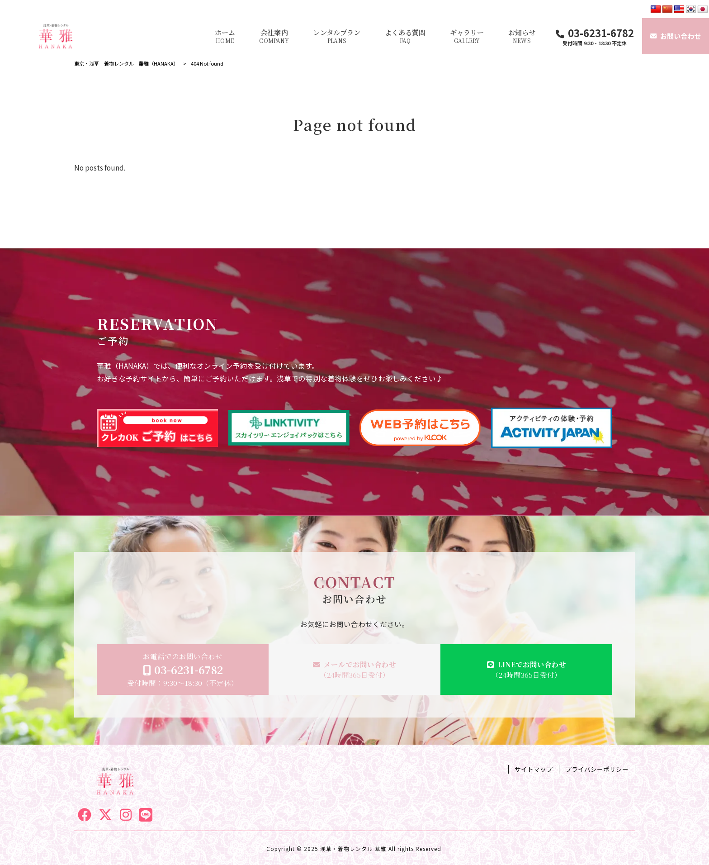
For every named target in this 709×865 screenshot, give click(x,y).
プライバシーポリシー (597, 769)
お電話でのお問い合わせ (182, 669)
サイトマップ (534, 769)
